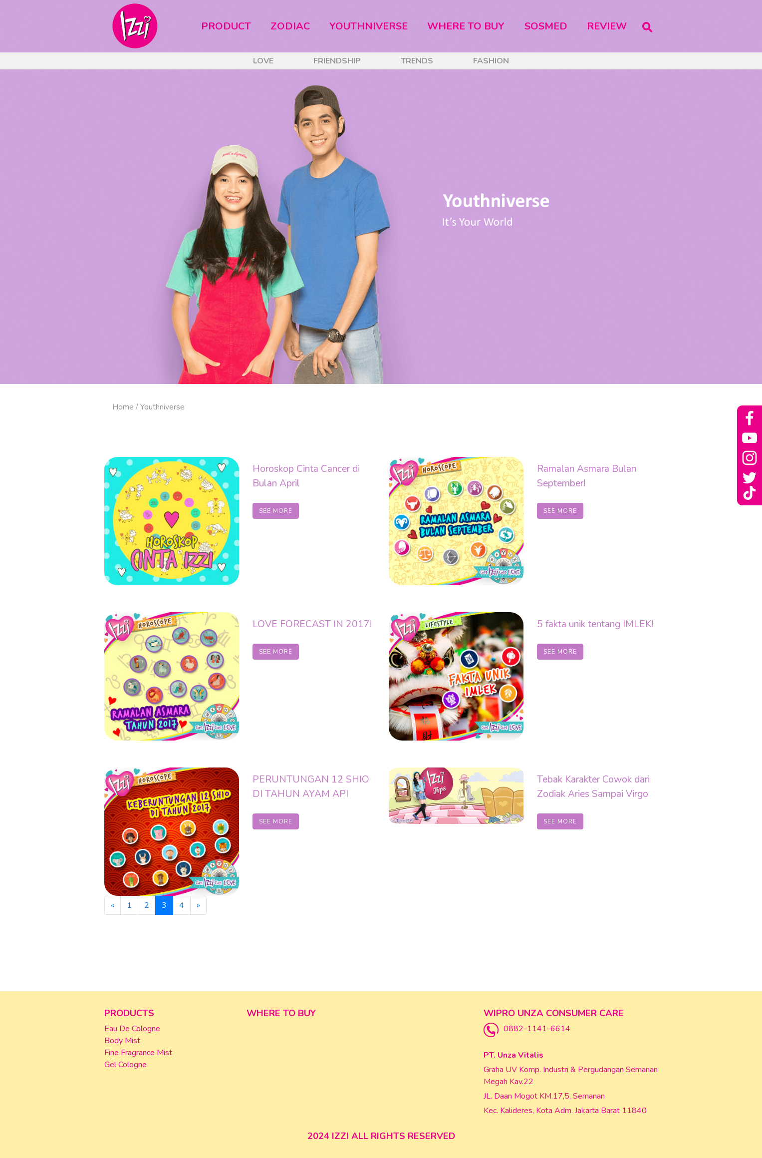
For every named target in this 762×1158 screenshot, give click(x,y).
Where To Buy (466, 26)
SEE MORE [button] (275, 511)
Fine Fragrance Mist (138, 1052)
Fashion (491, 60)
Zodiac (290, 26)
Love (263, 60)
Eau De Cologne (132, 1028)
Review (607, 26)
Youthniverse (368, 26)
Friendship (337, 60)
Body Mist (122, 1040)
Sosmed (545, 26)
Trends (417, 60)
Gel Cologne (125, 1064)
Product (228, 25)
